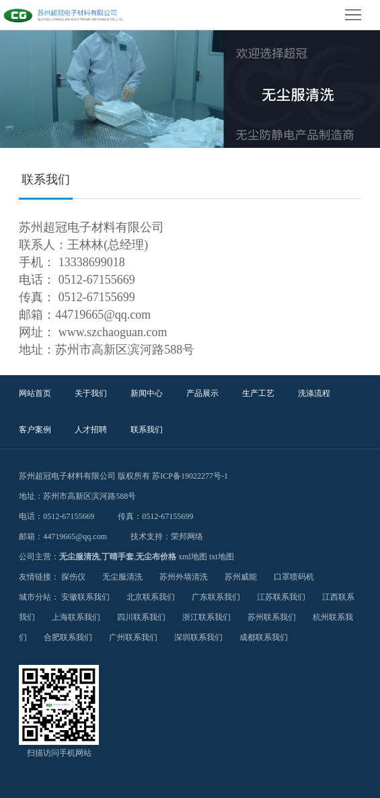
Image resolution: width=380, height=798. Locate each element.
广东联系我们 (216, 597)
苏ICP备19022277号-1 (190, 476)
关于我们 (91, 393)
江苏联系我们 (281, 597)
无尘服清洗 (79, 556)
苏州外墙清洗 (183, 577)
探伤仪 (73, 577)
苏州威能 (241, 577)
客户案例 (35, 429)
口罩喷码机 (294, 577)
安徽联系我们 (85, 597)
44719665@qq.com (75, 536)
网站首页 (35, 393)
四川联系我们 (141, 617)
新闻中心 (146, 393)
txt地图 (221, 556)
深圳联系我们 (198, 637)
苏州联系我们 (272, 617)
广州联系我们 (133, 637)
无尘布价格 (156, 556)
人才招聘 (91, 429)
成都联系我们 (263, 637)
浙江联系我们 (206, 617)
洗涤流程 (314, 393)
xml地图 (192, 556)
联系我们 (146, 429)
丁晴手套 (118, 556)
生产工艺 (258, 393)
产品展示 (202, 393)
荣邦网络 (187, 536)
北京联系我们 (150, 597)
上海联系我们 (76, 617)
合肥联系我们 (68, 637)
